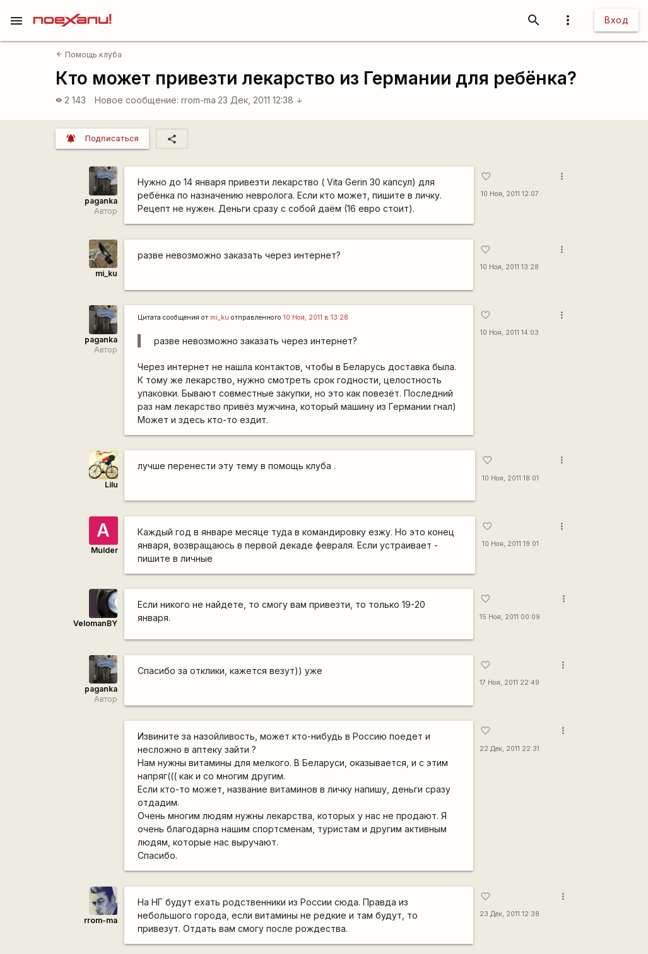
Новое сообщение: (137, 100)
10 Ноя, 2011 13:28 (509, 267)
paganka (101, 201)
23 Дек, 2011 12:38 (260, 100)
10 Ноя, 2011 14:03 (509, 333)
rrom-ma (198, 100)
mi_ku (106, 273)
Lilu (111, 484)
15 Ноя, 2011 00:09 (510, 617)
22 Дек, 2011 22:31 (509, 749)
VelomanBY (95, 623)
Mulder (104, 550)
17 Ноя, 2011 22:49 (509, 682)
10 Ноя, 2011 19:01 (510, 544)
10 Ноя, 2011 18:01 (510, 478)
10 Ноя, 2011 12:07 (510, 194)
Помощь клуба (89, 54)
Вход (616, 20)
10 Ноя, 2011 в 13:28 (315, 317)
